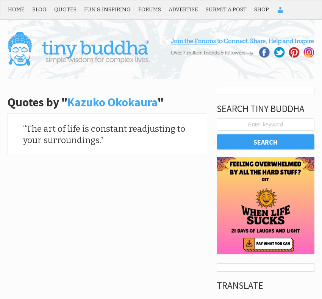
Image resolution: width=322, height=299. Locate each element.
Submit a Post (226, 9)
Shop (261, 9)
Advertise (183, 9)
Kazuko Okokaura (112, 102)
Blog (39, 9)
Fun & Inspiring (107, 9)
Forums (149, 9)
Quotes (65, 9)
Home (16, 9)
